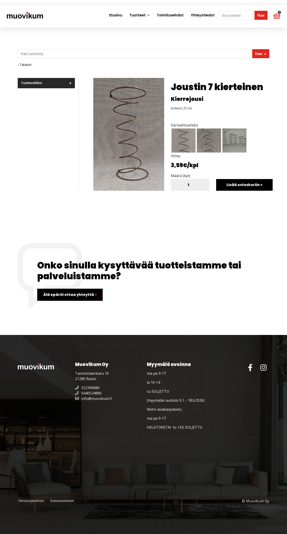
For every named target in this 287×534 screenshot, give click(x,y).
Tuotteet (137, 15)
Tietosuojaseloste (31, 501)
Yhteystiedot (203, 15)
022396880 (87, 387)
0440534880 (88, 393)
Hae (261, 15)
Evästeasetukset (62, 501)
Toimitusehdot (170, 15)
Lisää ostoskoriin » (244, 184)
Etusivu (115, 15)
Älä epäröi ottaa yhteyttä (70, 294)
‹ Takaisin (24, 64)
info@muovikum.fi (93, 398)
